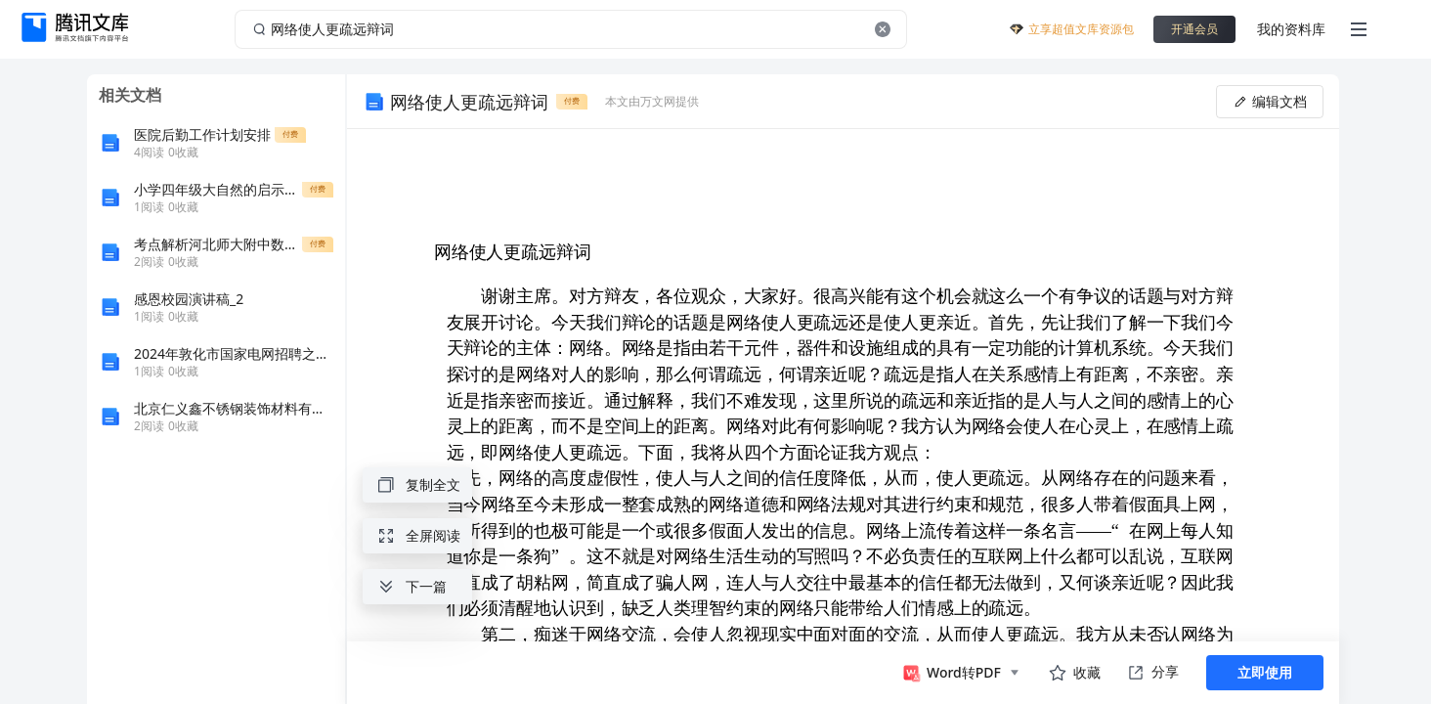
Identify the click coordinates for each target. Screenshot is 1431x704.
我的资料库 (1291, 29)
